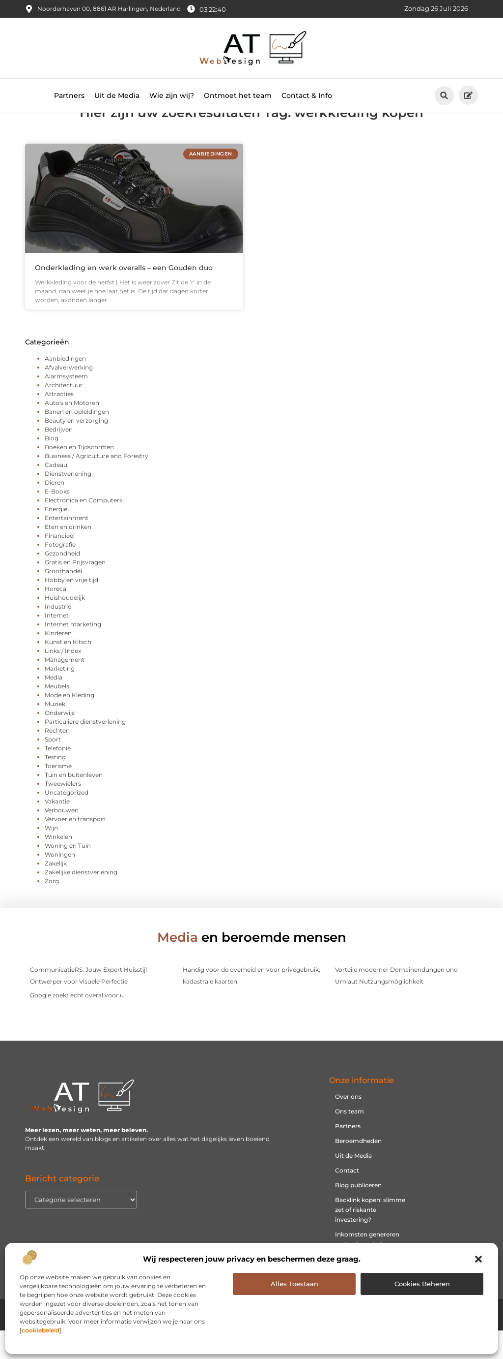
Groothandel (63, 599)
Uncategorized (66, 821)
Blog (51, 466)
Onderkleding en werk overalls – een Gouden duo (124, 296)
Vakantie (57, 830)
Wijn (51, 856)
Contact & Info (306, 95)
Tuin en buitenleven (74, 803)
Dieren (54, 511)
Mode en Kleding (69, 723)
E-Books (57, 520)
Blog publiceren (358, 1214)
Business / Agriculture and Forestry (96, 484)
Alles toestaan (294, 1284)
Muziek (55, 732)
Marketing (60, 697)
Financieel (60, 564)
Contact (347, 1199)
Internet (57, 644)
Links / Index (63, 679)
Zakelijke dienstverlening (81, 900)
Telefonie (58, 776)
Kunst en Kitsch (68, 670)
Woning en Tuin (68, 874)
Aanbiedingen (65, 387)
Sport (53, 768)
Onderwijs (60, 741)
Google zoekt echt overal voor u (77, 1023)
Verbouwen (62, 838)
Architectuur (64, 413)
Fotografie (60, 573)
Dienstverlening (68, 502)
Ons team (349, 1140)
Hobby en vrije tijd (71, 608)
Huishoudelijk (65, 626)
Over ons (348, 1125)
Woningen (60, 883)
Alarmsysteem (66, 404)
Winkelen (58, 865)
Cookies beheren (422, 1284)
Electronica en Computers (83, 528)
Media (53, 706)
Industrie (58, 635)
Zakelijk (56, 892)
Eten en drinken (68, 555)
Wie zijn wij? (171, 95)
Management (64, 688)
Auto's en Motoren (72, 431)
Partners (69, 95)
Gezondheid (62, 582)
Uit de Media (117, 95)
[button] (478, 1259)
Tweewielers (63, 812)
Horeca (55, 617)
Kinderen (58, 661)
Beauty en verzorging (76, 449)
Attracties (59, 422)
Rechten (57, 759)
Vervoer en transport (75, 847)
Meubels (57, 714)
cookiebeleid (40, 1330)
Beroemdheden (358, 1170)
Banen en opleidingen (77, 440)
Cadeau (56, 493)
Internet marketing (73, 652)
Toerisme (58, 794)
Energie (56, 537)
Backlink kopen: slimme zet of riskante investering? (370, 1238)
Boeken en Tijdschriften (79, 475)
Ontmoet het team (238, 95)
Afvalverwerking (69, 396)
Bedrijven (59, 458)
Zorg (52, 909)
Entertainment (66, 546)
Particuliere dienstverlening (85, 750)
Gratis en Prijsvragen (75, 590)
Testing (55, 785)
